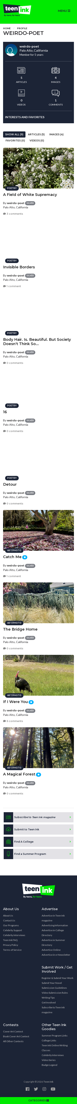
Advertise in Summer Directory (53, 942)
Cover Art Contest (13, 1031)
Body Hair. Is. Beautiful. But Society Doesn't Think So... (37, 341)
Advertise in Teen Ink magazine (53, 918)
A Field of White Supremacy (30, 194)
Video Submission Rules (55, 992)
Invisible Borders (19, 267)
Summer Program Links (55, 1035)
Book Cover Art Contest (16, 1036)
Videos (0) (37, 140)
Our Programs (11, 925)
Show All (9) (14, 134)
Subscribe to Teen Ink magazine (53, 1010)
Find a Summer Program (25, 854)
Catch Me (12, 557)
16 (5, 412)
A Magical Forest (19, 774)
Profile (22, 28)
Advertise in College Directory (53, 933)
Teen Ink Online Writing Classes (55, 1048)
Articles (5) (36, 134)
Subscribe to (29, 817)
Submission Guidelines (54, 987)
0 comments (13, 362)
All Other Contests (13, 1041)
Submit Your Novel (52, 982)
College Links (49, 1040)
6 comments (13, 721)
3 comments (13, 213)
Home (7, 28)
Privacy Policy (10, 944)
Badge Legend (49, 1064)
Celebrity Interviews (14, 935)
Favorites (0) (15, 140)
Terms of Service (12, 949)
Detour (10, 484)
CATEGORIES (38, 1100)
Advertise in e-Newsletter (56, 954)
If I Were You (15, 702)
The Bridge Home (20, 629)
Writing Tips (48, 997)
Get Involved (49, 1002)
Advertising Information (55, 925)
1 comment (12, 286)
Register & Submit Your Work (57, 978)
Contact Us (9, 920)
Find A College (18, 842)
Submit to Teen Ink (21, 829)
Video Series (49, 1060)
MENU (64, 11)
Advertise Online (51, 949)
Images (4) (56, 134)
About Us (8, 915)
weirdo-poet (15, 203)
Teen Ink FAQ (10, 940)
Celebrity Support (12, 930)
